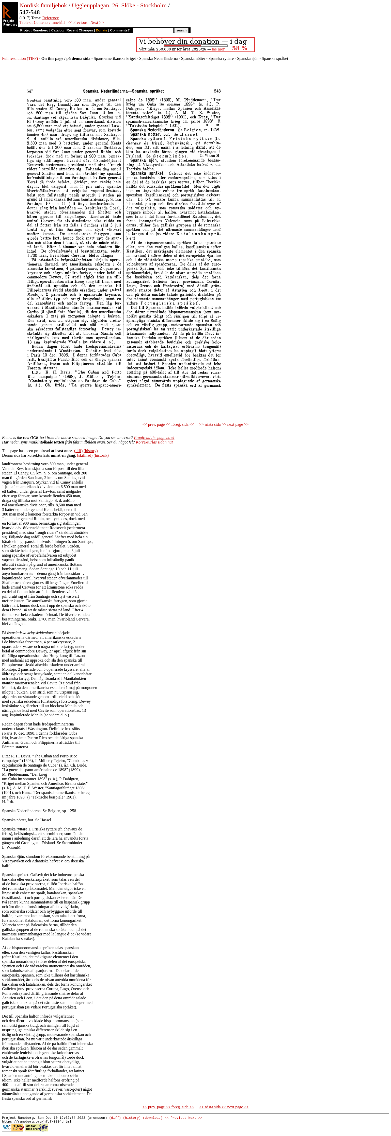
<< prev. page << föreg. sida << (168, 424)
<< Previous (77, 22)
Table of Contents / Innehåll (42, 22)
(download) (153, 1118)
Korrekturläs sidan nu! (154, 442)
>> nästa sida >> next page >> (224, 424)
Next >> (97, 22)
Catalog (57, 30)
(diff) (78, 451)
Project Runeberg (34, 30)
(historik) (101, 455)
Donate (101, 30)
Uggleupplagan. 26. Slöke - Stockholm (119, 5)
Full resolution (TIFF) (20, 58)
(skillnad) (84, 455)
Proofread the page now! (154, 437)
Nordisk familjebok (43, 5)
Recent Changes (80, 30)
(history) (91, 451)
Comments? (120, 30)
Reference (50, 18)
